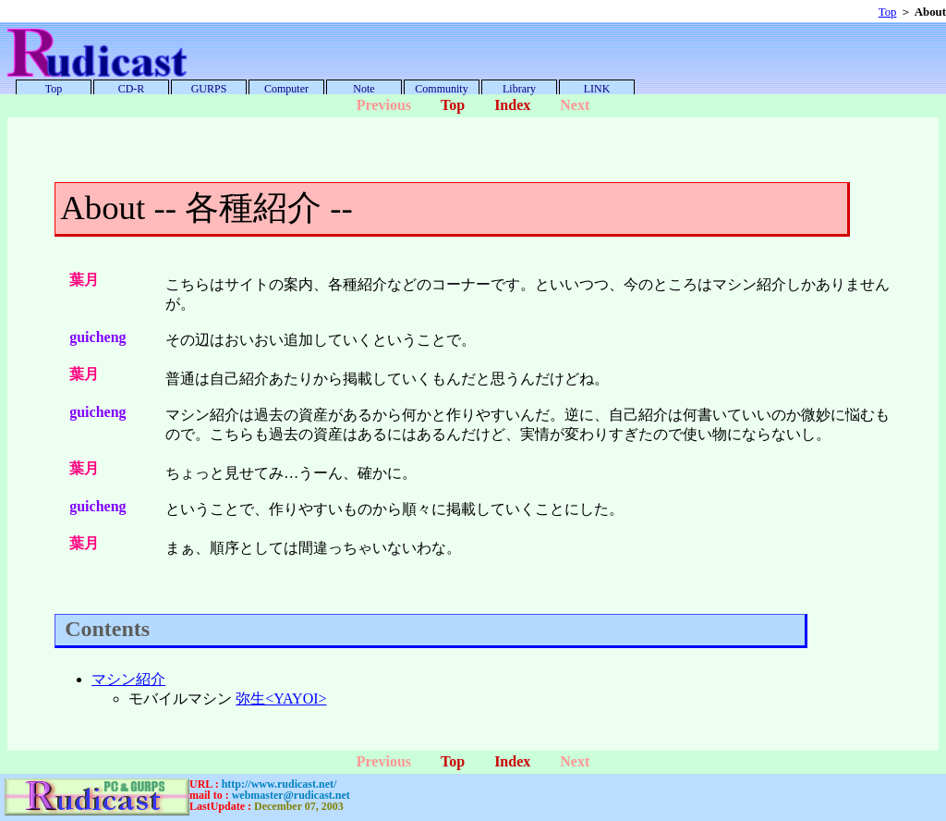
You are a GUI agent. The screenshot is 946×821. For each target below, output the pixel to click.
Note (363, 88)
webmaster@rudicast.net (291, 795)
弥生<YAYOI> (281, 698)
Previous (384, 105)
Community (441, 88)
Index (512, 105)
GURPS (209, 88)
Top (888, 12)
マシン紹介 (128, 679)
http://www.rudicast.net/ (279, 784)
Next (574, 105)
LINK (597, 88)
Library (519, 88)
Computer (286, 88)
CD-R (131, 88)
